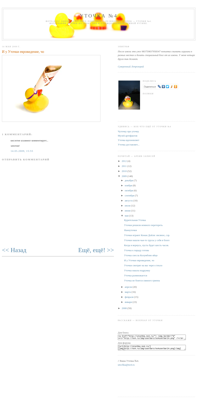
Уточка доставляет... (128, 144)
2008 (124, 308)
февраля (129, 296)
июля (128, 205)
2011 (124, 166)
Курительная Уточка (135, 220)
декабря (129, 180)
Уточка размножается (135, 275)
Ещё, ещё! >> (96, 250)
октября (129, 190)
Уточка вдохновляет (128, 140)
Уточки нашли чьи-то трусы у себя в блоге (146, 240)
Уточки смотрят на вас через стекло (143, 265)
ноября (129, 185)
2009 (124, 176)
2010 (124, 171)
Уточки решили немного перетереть (143, 225)
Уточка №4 (99, 16)
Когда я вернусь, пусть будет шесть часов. (146, 245)
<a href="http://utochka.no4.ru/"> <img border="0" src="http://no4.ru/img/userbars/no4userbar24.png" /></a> (154, 338)
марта (128, 291)
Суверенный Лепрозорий (131, 66)
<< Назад (14, 250)
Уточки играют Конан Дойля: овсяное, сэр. (147, 235)
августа (129, 200)
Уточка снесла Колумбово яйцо (140, 255)
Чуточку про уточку (128, 131)
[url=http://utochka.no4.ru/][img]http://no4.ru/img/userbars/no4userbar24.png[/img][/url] (154, 349)
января (128, 302)
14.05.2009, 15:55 (22, 150)
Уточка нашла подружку (137, 270)
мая (127, 215)
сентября (130, 195)
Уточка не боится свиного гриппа (142, 280)
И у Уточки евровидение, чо (23, 52)
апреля (129, 286)
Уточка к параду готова (136, 250)
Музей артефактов (127, 135)
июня (128, 210)
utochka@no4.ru (126, 367)
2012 (124, 161)
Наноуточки (130, 230)
